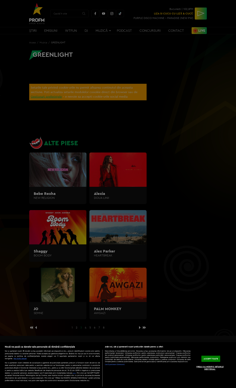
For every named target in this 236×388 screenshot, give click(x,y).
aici (74, 373)
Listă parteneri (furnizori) (115, 364)
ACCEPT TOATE (211, 358)
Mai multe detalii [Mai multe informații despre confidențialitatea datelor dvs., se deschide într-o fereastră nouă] (20, 358)
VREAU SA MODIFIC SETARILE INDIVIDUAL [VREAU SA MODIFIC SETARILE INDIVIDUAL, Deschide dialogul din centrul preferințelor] (210, 367)
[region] (118, 365)
